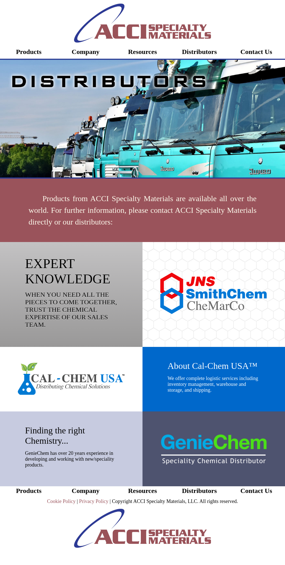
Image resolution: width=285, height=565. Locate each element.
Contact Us (256, 51)
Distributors (199, 51)
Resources (142, 51)
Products (28, 51)
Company (86, 51)
